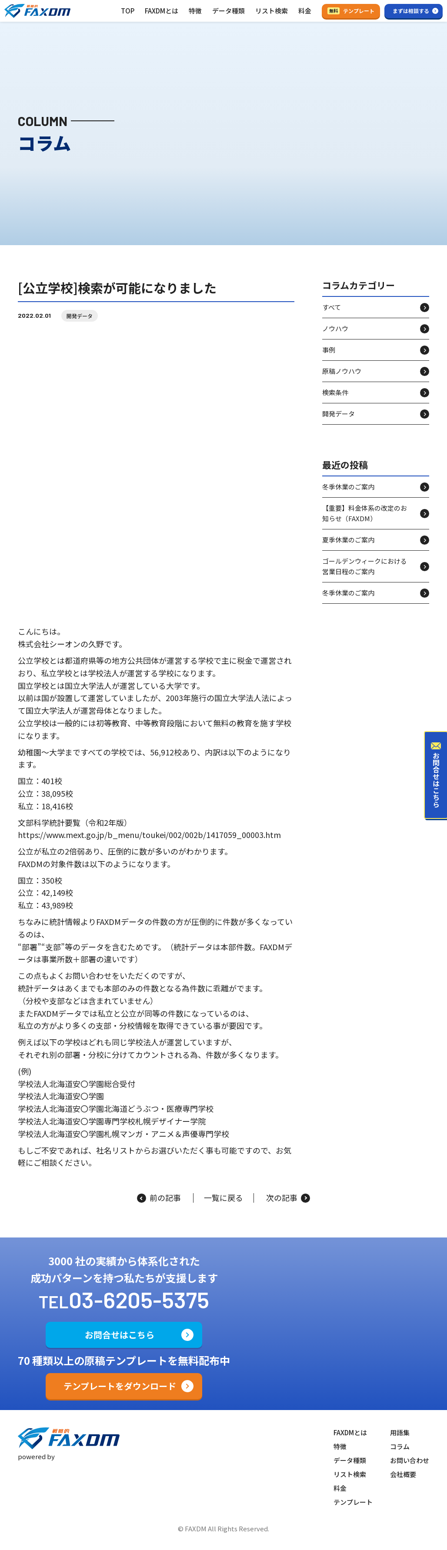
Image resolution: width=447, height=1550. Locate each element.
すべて (331, 307)
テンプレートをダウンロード (119, 1386)
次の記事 (288, 1198)
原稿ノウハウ (341, 371)
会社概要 (403, 1474)
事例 (328, 349)
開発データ (80, 315)
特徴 (195, 10)
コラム (400, 1446)
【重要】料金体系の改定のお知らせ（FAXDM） (364, 513)
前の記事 (159, 1198)
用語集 (400, 1432)
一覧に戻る (223, 1198)
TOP (127, 10)
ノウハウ (335, 328)
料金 (304, 10)
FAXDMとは (161, 10)
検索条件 (335, 392)
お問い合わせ (409, 1460)
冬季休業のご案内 (348, 486)
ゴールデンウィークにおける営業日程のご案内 (364, 566)
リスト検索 (271, 10)
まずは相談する (411, 10)
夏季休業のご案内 (348, 539)
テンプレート (350, 10)
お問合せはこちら (119, 1334)
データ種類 (228, 10)
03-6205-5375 (139, 1299)
